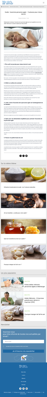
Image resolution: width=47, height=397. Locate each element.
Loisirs (23, 375)
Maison (23, 378)
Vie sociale (23, 381)
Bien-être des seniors (14, 6)
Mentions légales (7, 392)
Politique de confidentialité (19, 392)
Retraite (23, 384)
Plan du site (29, 392)
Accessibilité (37, 392)
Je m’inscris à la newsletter (23, 351)
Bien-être (23, 372)
